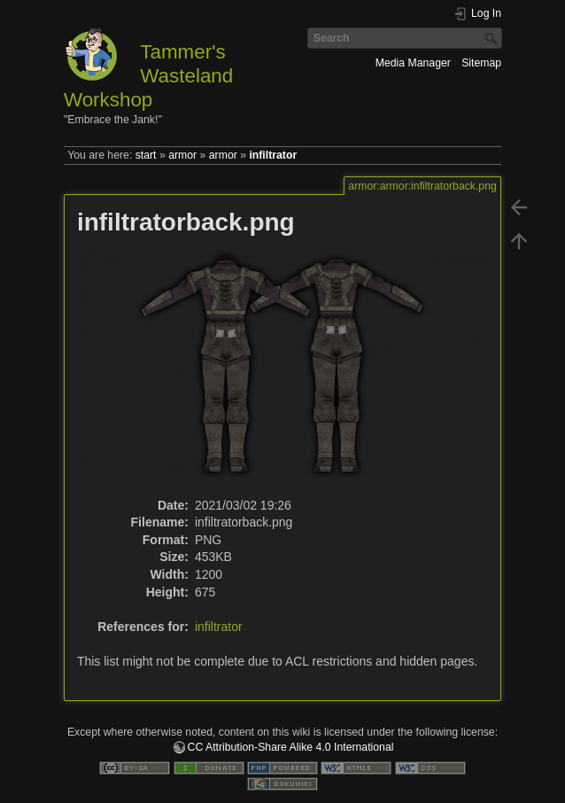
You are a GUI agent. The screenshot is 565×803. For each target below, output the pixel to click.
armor (182, 155)
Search (492, 38)
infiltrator (273, 155)
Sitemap (481, 63)
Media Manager (413, 63)
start (146, 155)
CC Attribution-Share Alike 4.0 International (291, 747)
